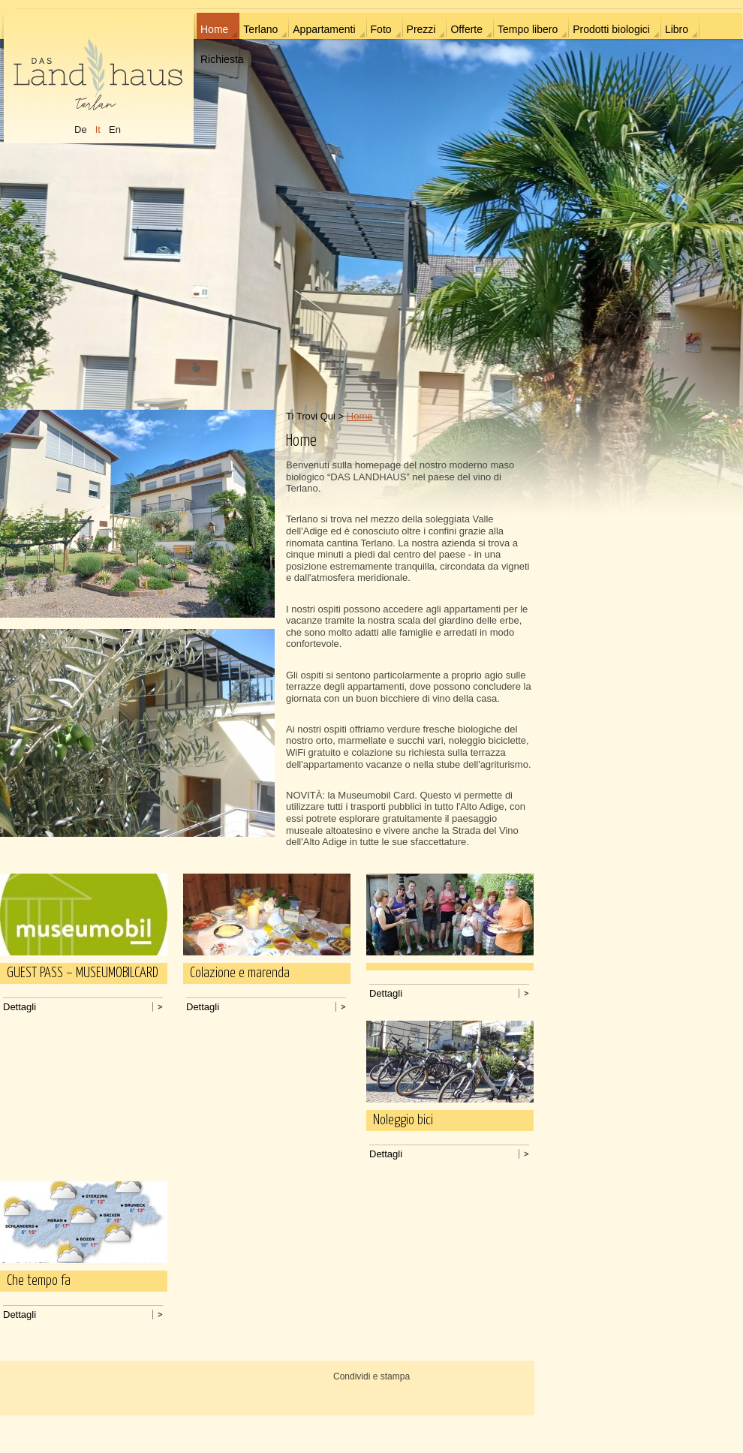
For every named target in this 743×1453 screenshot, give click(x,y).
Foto (381, 29)
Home (214, 29)
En (115, 129)
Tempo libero (528, 29)
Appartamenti (324, 29)
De (80, 129)
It (98, 129)
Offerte (466, 29)
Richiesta (222, 59)
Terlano (260, 29)
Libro (676, 29)
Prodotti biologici (611, 29)
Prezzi (421, 29)
